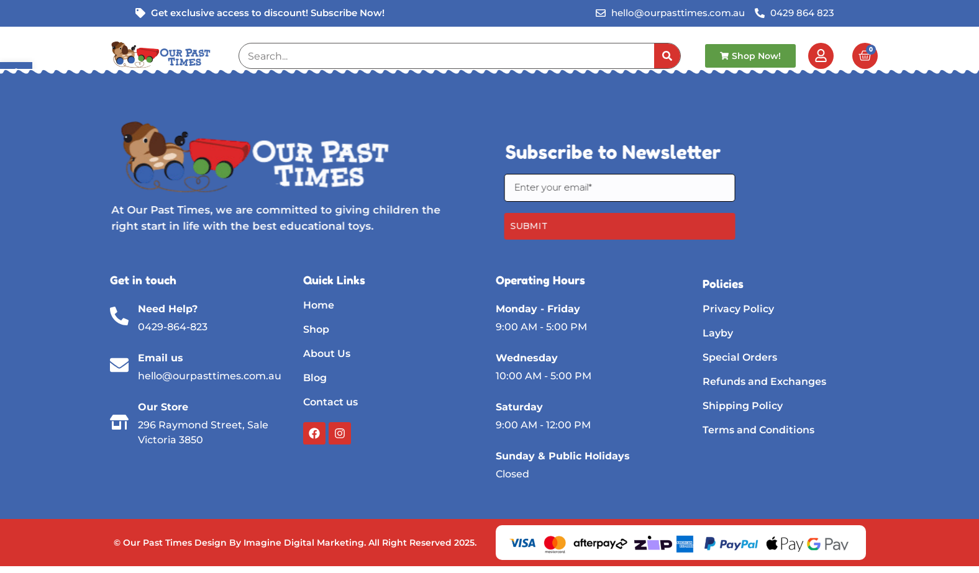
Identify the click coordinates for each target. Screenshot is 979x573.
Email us (160, 358)
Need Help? (168, 309)
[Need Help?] (119, 316)
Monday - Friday (538, 309)
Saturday (519, 407)
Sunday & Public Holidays (563, 456)
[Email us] (119, 365)
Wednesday (527, 358)
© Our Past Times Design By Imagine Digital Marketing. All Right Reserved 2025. (295, 542)
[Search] (667, 55)
